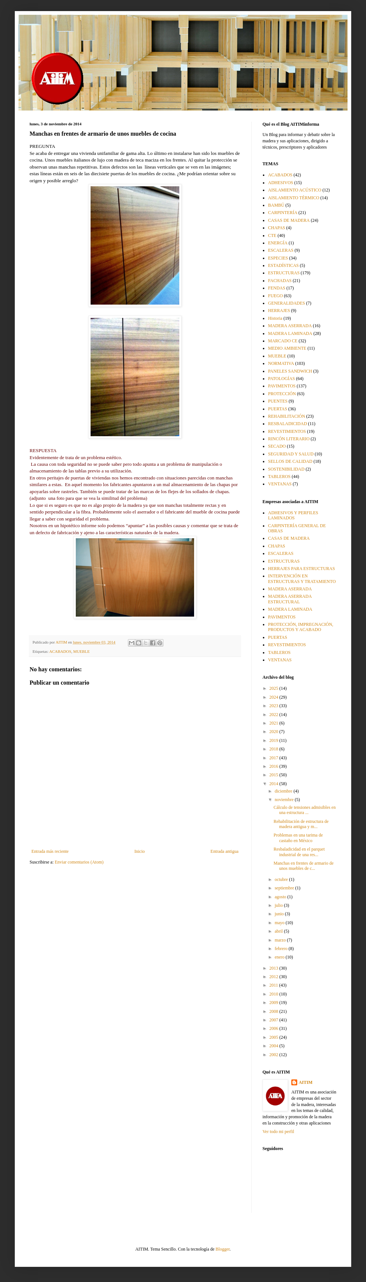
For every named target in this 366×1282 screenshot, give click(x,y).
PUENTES (278, 401)
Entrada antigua (224, 851)
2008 (274, 1011)
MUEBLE (81, 651)
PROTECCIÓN (282, 393)
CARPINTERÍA (282, 212)
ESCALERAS (281, 250)
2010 (274, 994)
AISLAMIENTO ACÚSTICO (294, 190)
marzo (281, 940)
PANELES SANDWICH (290, 371)
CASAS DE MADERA (289, 220)
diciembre (284, 791)
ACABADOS (60, 651)
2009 (274, 1002)
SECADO (277, 446)
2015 (274, 774)
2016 (274, 766)
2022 (274, 714)
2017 (274, 757)
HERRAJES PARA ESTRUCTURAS (301, 568)
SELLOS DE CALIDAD (290, 461)
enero (280, 957)
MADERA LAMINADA (290, 333)
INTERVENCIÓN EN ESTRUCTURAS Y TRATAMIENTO (302, 578)
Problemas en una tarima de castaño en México (298, 837)
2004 (274, 1045)
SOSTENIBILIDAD (286, 469)
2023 (274, 705)
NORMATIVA (281, 363)
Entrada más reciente (50, 851)
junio (280, 913)
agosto (281, 896)
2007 (274, 1019)
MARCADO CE (283, 340)
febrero (282, 948)
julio (279, 905)
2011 (274, 985)
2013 (274, 968)
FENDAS (276, 288)
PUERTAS (277, 408)
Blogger (223, 1249)
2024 (274, 697)
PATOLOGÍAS (281, 378)
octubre (282, 879)
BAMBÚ (276, 205)
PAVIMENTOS (281, 386)
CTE (272, 235)
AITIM (305, 1082)
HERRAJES (279, 310)
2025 (274, 688)
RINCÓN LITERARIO (288, 438)
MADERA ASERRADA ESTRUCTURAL (290, 599)
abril (279, 931)
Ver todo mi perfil (278, 1131)
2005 (274, 1037)
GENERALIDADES (286, 303)
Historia (275, 318)
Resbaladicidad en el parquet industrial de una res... (299, 852)
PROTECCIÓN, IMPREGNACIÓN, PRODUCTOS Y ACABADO (300, 627)
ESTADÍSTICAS (283, 265)
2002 (274, 1054)
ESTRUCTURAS (283, 272)
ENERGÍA (278, 242)
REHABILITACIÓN (286, 416)
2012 (274, 976)
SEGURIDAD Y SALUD (291, 454)
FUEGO (275, 295)
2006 (274, 1028)
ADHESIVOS (280, 182)
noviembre (285, 799)
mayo (280, 922)
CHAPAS (276, 227)
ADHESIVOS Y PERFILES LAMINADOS (293, 515)
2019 (274, 740)
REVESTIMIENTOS (287, 431)
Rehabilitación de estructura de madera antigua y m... (301, 824)
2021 (274, 723)
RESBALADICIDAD (287, 423)
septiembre (285, 888)
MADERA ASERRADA (290, 325)
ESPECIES (278, 258)
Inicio (139, 851)
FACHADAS (280, 280)
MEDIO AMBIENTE (287, 348)
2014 (274, 783)
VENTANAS (280, 483)
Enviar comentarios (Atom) (79, 862)
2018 (274, 749)
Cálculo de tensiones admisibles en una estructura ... (305, 810)
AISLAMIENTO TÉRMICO (293, 197)
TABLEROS (279, 476)
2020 (274, 731)
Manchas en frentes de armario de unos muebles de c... (303, 866)
